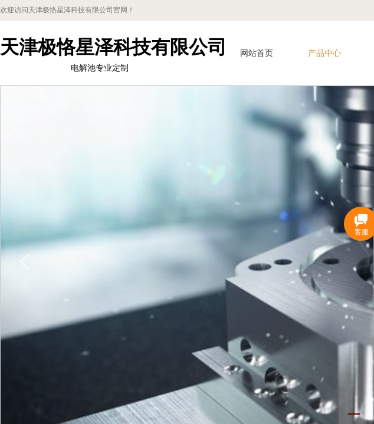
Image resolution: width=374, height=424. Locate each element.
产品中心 (324, 53)
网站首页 (256, 53)
